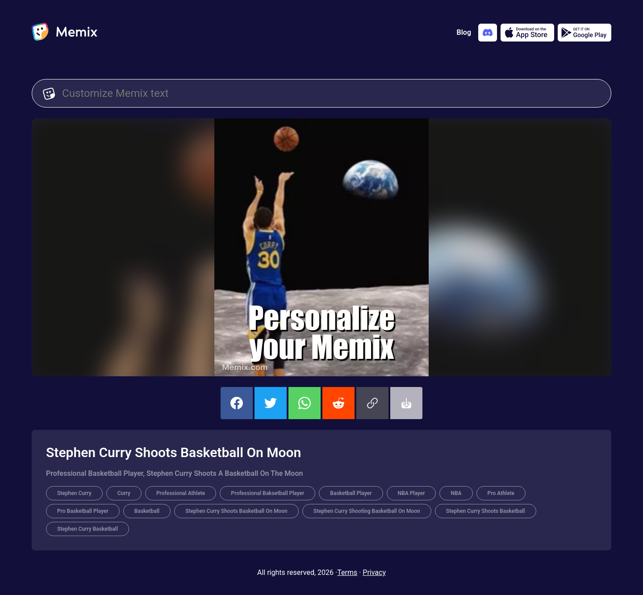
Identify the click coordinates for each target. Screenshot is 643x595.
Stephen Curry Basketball (87, 529)
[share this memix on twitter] (271, 403)
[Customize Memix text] (331, 93)
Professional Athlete (180, 493)
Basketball (146, 511)
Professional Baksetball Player (267, 493)
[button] (372, 403)
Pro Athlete (501, 493)
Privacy (374, 572)
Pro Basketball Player (83, 511)
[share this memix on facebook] (237, 403)
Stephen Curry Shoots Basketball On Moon (236, 511)
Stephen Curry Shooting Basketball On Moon (366, 511)
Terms (347, 572)
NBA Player (411, 493)
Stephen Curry (74, 493)
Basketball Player (351, 493)
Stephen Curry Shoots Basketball (485, 511)
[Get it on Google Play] (584, 33)
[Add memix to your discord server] (487, 33)
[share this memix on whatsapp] (304, 403)
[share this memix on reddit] (338, 403)
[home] (64, 32)
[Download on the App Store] (527, 33)
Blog (464, 32)
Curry (123, 493)
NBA (456, 493)
